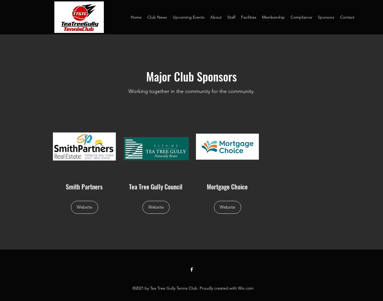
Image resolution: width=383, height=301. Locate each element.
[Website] (84, 207)
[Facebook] (192, 269)
